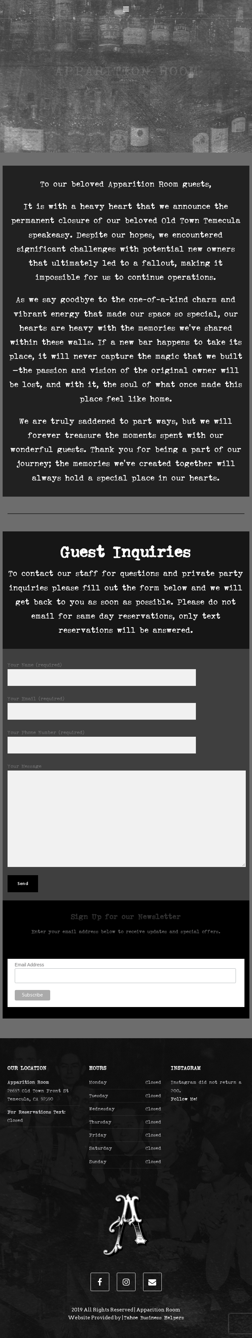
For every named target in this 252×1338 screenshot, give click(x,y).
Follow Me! (184, 1098)
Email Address (29, 964)
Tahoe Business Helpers (154, 1317)
